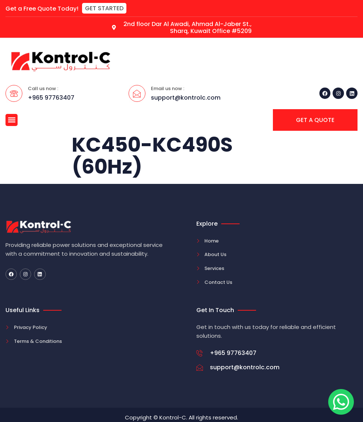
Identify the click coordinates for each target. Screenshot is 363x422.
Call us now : (43, 88)
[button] (104, 8)
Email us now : (167, 88)
